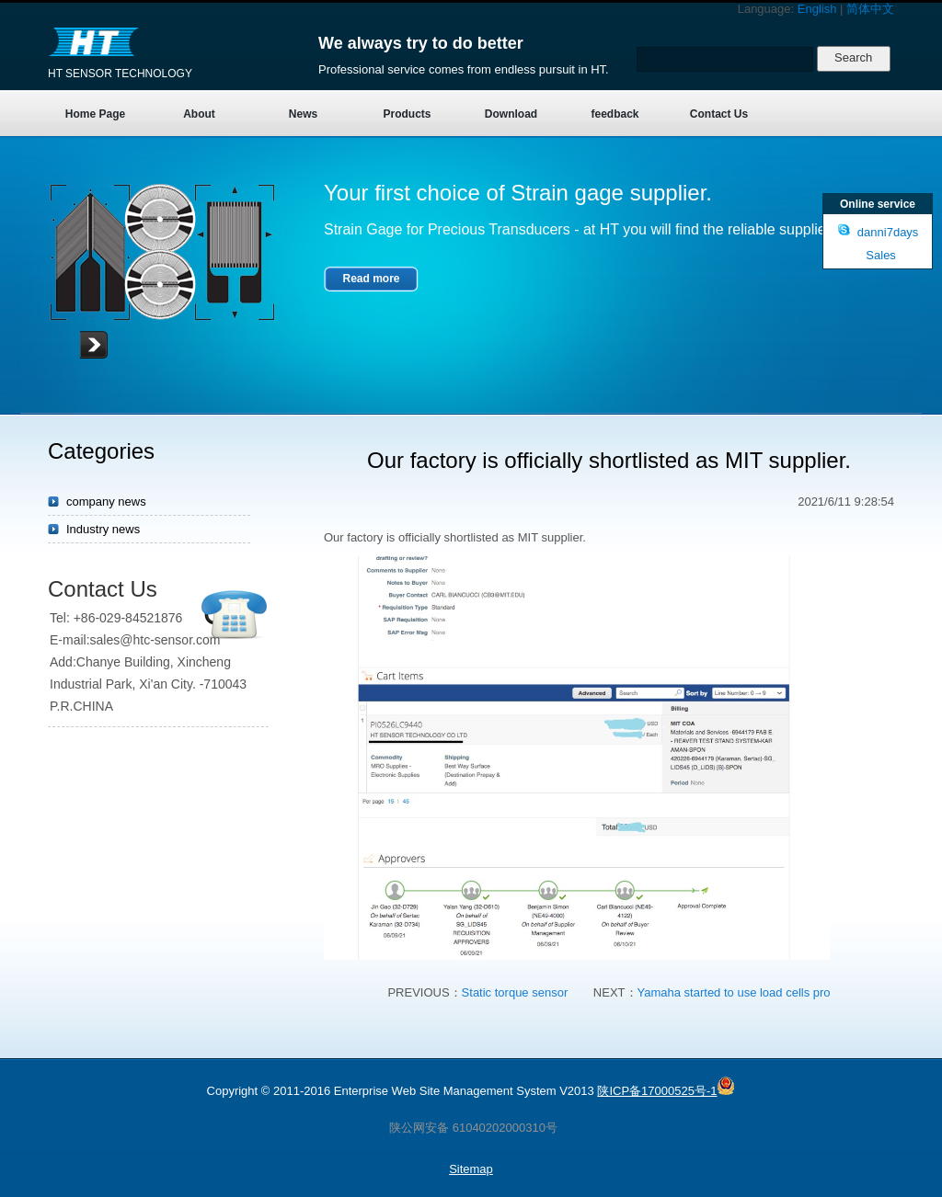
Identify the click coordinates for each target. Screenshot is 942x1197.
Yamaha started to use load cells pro (734, 992)
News (303, 114)
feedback (614, 114)
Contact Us (719, 114)
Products (407, 114)
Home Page (95, 114)
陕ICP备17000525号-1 (657, 1091)
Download (511, 114)
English (817, 9)
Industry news (103, 529)
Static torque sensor (515, 992)
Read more (370, 278)
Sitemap (471, 1169)
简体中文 (870, 9)
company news (106, 501)
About (199, 114)
